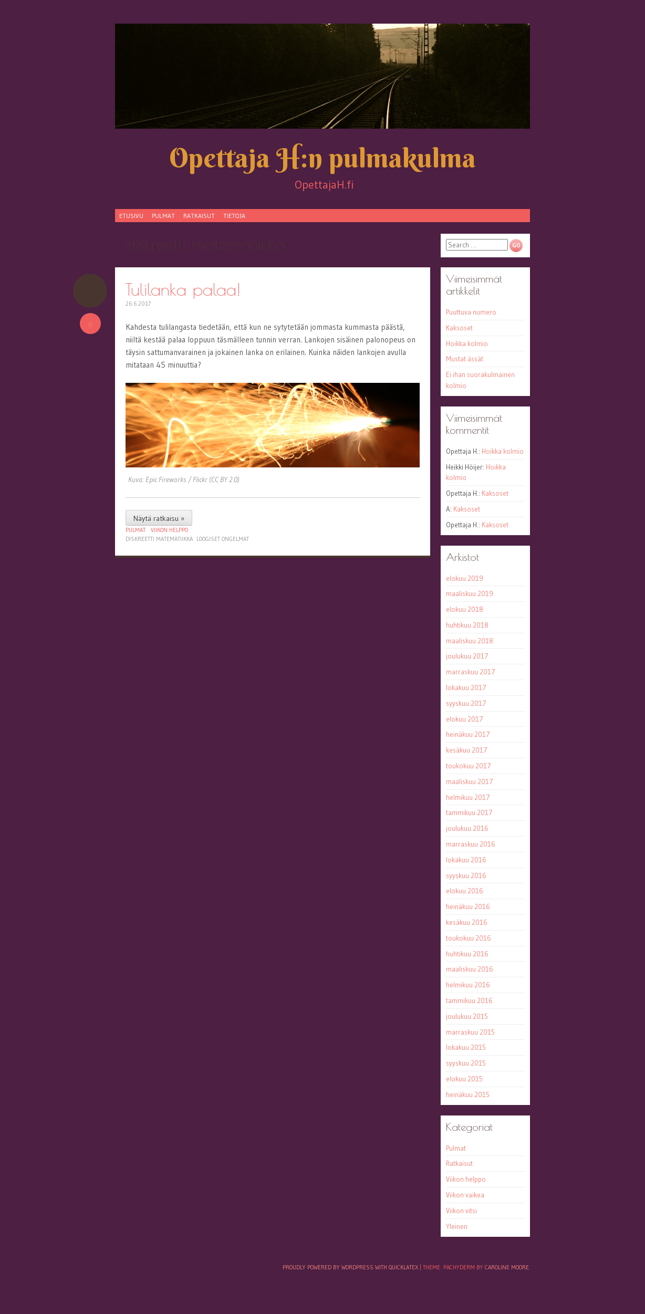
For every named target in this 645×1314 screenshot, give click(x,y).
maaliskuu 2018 (469, 641)
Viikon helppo (169, 530)
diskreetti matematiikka (159, 539)
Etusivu (131, 216)
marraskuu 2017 (470, 672)
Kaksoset (459, 328)
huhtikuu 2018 (467, 625)
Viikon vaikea (465, 1195)
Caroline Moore (507, 1267)
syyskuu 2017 (466, 703)
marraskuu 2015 (470, 1032)
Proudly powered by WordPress (328, 1267)
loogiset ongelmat (222, 539)
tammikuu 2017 (469, 812)
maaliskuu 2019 (469, 593)
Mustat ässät (464, 358)
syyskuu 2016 (466, 875)
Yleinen (456, 1226)
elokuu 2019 (464, 578)
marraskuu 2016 (470, 844)
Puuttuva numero (471, 312)
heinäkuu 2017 (468, 734)
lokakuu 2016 (466, 860)
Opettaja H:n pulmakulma (322, 158)
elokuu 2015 (464, 1079)
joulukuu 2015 (467, 1016)
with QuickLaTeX (396, 1267)
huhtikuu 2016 (467, 954)
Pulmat (163, 216)
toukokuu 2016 (468, 938)
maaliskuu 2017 (469, 781)
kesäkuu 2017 (466, 750)
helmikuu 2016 (468, 985)
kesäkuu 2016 (466, 922)
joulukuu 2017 (467, 656)
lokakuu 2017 (466, 687)
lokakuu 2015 (466, 1047)
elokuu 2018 (464, 609)
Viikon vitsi (461, 1210)
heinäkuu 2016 (468, 906)
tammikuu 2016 (469, 1000)
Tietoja (234, 216)
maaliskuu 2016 (469, 969)
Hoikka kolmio (467, 343)
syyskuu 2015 (466, 1063)
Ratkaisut (199, 216)
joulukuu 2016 (467, 828)
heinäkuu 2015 (468, 1094)
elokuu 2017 (464, 719)
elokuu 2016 (464, 891)
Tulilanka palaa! (183, 289)
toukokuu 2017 (468, 766)
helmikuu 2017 (468, 797)
